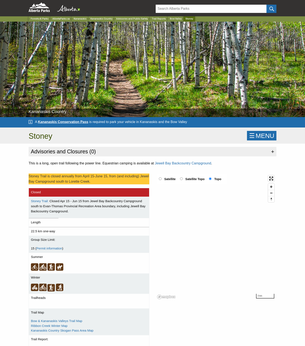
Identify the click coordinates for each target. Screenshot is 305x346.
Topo (217, 179)
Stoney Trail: (40, 201)
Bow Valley (176, 18)
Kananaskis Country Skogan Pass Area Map (62, 330)
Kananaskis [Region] (80, 18)
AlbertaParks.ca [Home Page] (61, 18)
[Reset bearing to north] (271, 199)
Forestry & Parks (40, 18)
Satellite (170, 179)
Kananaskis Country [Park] (101, 18)
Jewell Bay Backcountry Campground (183, 163)
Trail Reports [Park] (159, 18)
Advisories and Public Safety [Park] (132, 18)
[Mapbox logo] (166, 296)
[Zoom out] (271, 193)
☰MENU (261, 135)
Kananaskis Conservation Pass (63, 122)
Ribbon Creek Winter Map (49, 326)
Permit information (49, 248)
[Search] (211, 9)
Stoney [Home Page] (189, 18)
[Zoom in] (271, 187)
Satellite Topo (195, 179)
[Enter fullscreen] (271, 178)
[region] (216, 237)
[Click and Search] (271, 9)
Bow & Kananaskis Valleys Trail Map (56, 321)
